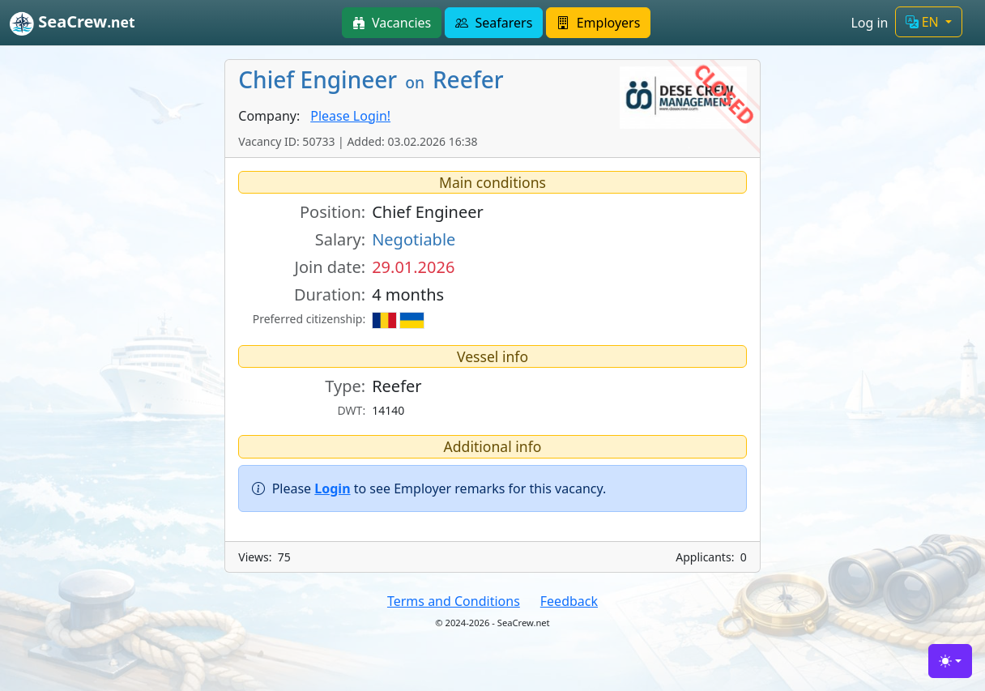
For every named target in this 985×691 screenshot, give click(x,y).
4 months (408, 294)
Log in (869, 23)
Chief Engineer (428, 212)
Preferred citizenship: (309, 318)
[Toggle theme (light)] (950, 661)
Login (332, 488)
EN (924, 22)
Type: (345, 386)
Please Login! (350, 116)
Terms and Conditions (453, 601)
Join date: (329, 267)
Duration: (329, 294)
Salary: (340, 239)
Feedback (569, 601)
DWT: (352, 410)
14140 (388, 410)
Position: (332, 212)
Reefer (396, 386)
